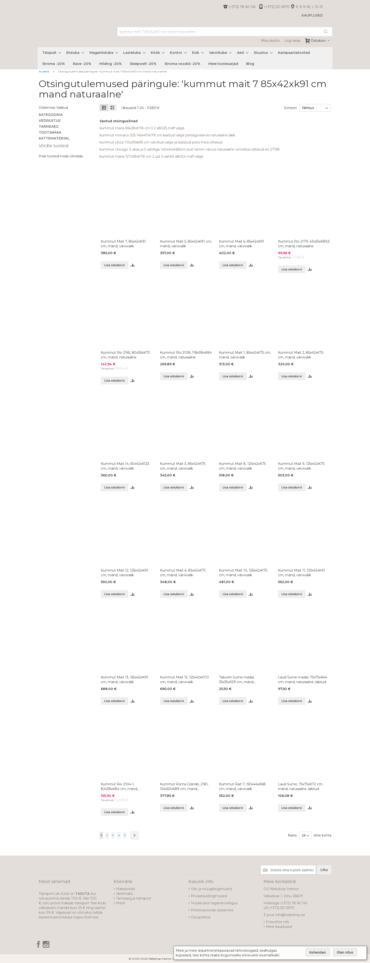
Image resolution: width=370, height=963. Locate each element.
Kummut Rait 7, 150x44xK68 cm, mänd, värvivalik (242, 786)
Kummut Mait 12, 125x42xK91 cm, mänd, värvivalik (124, 572)
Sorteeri (289, 108)
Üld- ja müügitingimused (211, 889)
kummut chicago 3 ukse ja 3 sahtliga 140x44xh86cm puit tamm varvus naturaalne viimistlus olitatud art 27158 (190, 149)
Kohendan (317, 952)
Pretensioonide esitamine (212, 910)
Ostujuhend (200, 917)
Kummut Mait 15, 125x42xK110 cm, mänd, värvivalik (184, 679)
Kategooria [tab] (51, 115)
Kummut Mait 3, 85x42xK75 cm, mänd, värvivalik (182, 466)
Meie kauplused (279, 927)
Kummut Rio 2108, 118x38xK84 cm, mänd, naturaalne (186, 354)
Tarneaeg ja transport (133, 898)
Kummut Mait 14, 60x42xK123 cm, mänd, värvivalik (125, 466)
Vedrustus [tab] (50, 120)
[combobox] (225, 31)
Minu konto (270, 40)
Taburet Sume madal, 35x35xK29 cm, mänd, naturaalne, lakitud (236, 679)
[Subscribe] (324, 870)
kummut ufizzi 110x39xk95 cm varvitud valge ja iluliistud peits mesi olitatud (161, 142)
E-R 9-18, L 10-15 (309, 7)
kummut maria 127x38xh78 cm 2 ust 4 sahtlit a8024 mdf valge (151, 156)
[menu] (185, 58)
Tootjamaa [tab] (50, 132)
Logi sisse (292, 40)
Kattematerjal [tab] (54, 138)
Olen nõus (345, 952)
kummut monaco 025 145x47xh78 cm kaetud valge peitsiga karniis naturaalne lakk (167, 135)
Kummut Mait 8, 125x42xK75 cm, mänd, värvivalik (242, 466)
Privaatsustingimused (209, 896)
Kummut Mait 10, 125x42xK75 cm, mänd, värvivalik (243, 572)
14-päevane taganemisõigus (214, 903)
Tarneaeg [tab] (49, 126)
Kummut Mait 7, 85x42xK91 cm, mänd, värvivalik (123, 243)
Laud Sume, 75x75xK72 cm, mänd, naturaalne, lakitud (300, 786)
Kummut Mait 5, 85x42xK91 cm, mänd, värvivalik (186, 243)
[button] (132, 265)
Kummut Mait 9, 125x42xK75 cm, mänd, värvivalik (301, 466)
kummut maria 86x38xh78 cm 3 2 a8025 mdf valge (142, 128)
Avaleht (44, 71)
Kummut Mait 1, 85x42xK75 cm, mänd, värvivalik (245, 354)
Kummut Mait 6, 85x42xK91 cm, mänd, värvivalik (241, 243)
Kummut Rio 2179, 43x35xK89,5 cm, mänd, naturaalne (304, 243)
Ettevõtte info (277, 922)
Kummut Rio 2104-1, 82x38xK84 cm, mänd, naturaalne (119, 786)
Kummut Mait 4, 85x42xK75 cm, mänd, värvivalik (183, 572)
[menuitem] (50, 52)
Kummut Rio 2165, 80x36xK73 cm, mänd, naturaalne (125, 354)
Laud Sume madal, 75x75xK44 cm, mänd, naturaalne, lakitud (302, 679)
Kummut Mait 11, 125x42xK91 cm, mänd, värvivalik (301, 572)
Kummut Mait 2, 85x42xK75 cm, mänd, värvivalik (300, 354)
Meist (120, 903)
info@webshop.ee (290, 915)
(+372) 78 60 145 (242, 7)
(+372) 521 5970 (277, 7)
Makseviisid (125, 889)
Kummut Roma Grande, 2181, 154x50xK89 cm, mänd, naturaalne (184, 786)
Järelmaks (124, 894)
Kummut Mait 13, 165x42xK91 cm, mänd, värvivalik (124, 679)
